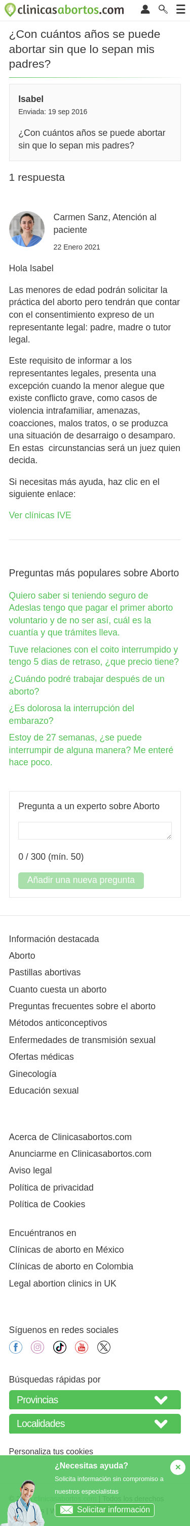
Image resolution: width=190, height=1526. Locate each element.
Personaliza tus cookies (51, 1451)
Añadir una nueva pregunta (81, 880)
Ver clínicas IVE (40, 515)
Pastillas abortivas (45, 972)
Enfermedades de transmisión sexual (82, 1040)
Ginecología (33, 1074)
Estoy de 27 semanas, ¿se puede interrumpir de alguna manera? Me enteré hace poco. (91, 749)
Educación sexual (44, 1091)
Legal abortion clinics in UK (63, 1283)
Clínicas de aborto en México (66, 1250)
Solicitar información (102, 1509)
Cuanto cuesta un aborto (58, 989)
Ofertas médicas (41, 1057)
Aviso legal (30, 1170)
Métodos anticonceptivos (58, 1023)
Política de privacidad (51, 1188)
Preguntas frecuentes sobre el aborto (82, 1006)
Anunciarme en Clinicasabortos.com (80, 1154)
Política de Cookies (47, 1204)
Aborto (22, 956)
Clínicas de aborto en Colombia (71, 1266)
